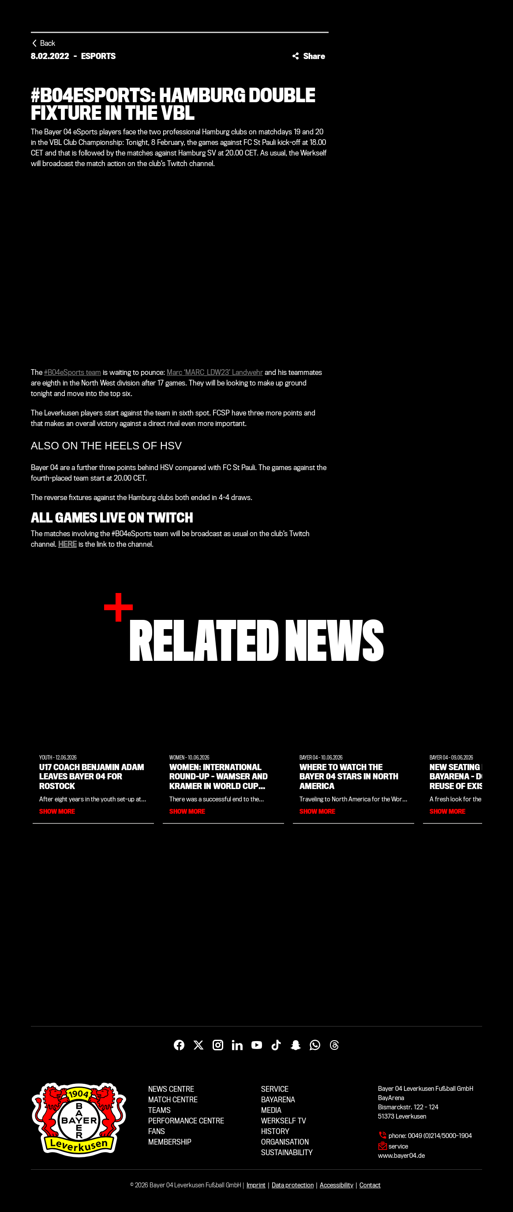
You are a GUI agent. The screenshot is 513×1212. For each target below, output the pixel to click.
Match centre (173, 1100)
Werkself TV (283, 1121)
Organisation (285, 1142)
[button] (308, 56)
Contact (370, 1185)
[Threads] (334, 1045)
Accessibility (336, 1185)
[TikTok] (276, 1045)
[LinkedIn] (237, 1045)
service (398, 1146)
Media (271, 1110)
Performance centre (186, 1121)
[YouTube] (256, 1045)
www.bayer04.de (401, 1155)
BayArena (278, 1100)
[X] (198, 1045)
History (275, 1131)
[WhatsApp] (315, 1045)
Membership (169, 1142)
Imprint (256, 1185)
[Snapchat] (295, 1045)
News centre (171, 1089)
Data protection (293, 1185)
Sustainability (287, 1153)
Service (274, 1089)
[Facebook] (179, 1045)
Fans (156, 1131)
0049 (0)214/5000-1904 (440, 1135)
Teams (159, 1110)
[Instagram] (218, 1045)
